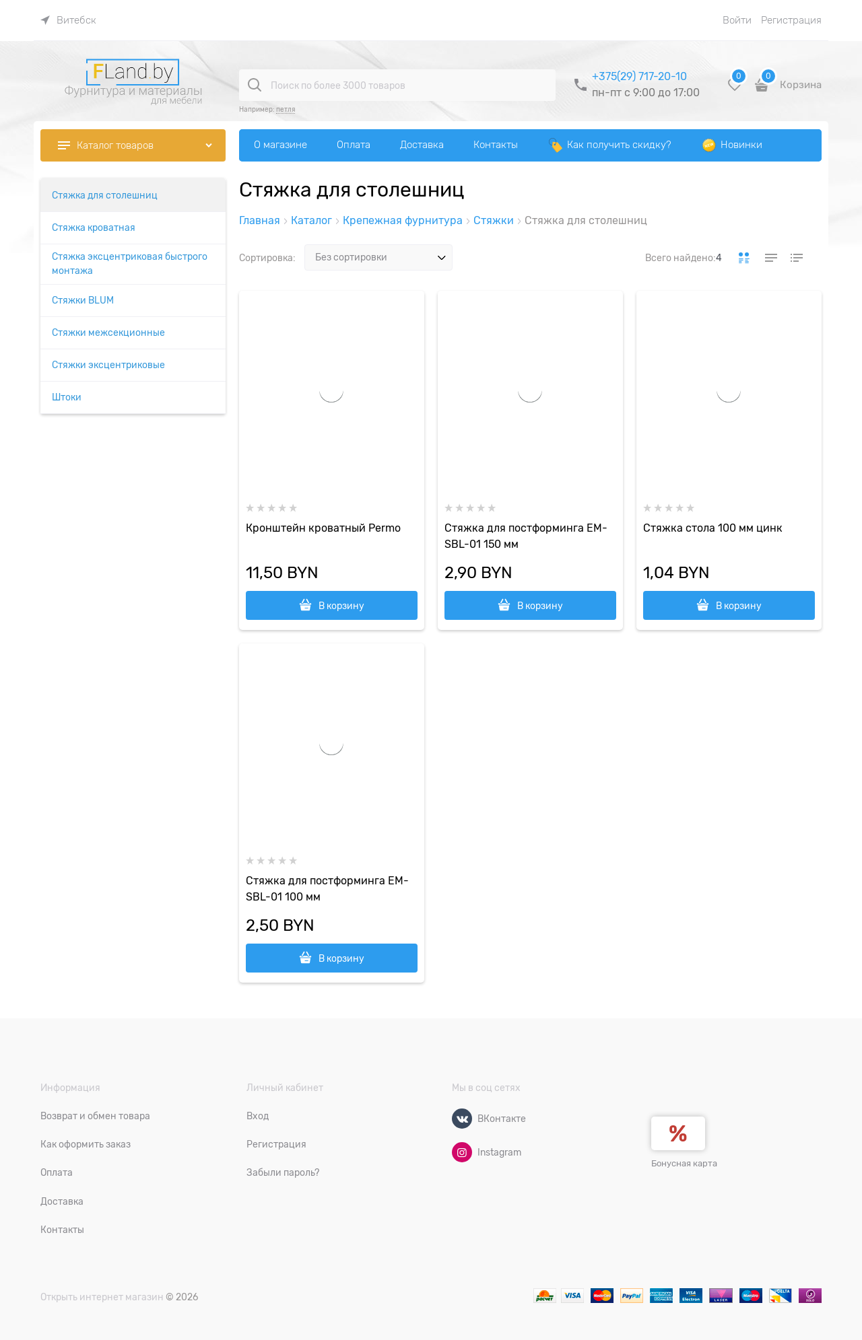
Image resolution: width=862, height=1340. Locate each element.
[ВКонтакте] (462, 1118)
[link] (68, 20)
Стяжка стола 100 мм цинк (713, 528)
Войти (737, 20)
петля (285, 109)
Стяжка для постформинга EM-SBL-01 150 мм (525, 536)
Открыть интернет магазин (102, 1297)
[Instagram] (462, 1152)
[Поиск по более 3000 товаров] (254, 85)
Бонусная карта (684, 1163)
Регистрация (791, 20)
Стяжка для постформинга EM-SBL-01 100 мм (327, 889)
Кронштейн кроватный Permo (323, 528)
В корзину (341, 605)
